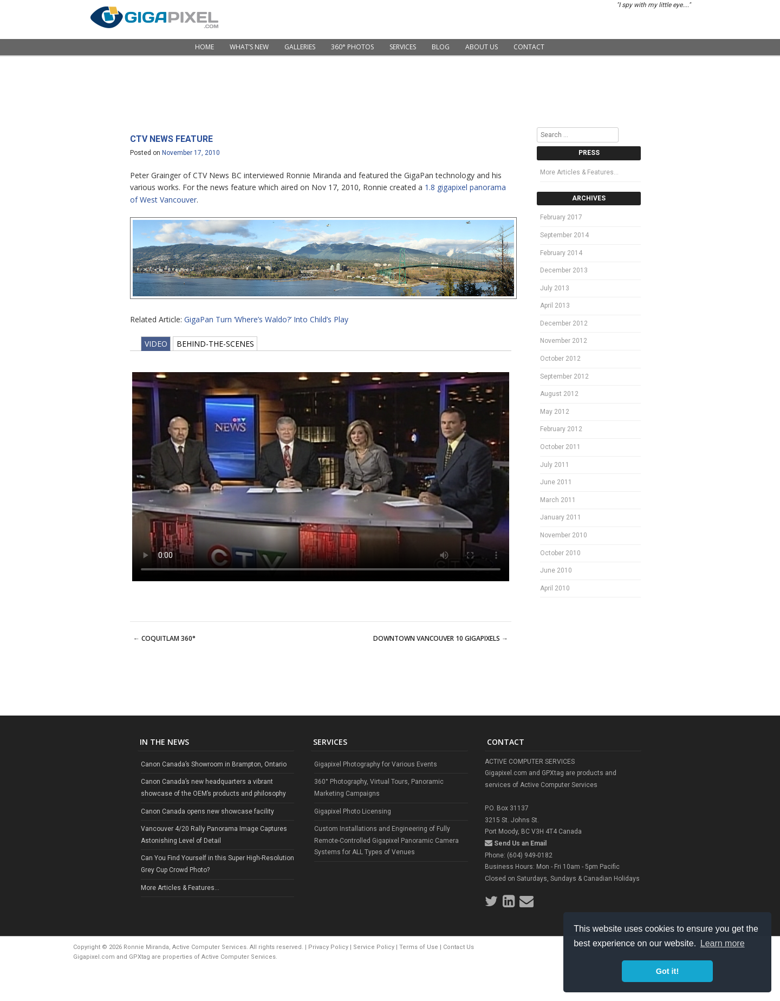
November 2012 (563, 340)
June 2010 (556, 570)
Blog (441, 46)
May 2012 (554, 411)
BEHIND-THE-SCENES (215, 344)
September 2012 (564, 376)
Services (402, 46)
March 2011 (558, 500)
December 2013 (564, 270)
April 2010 (555, 588)
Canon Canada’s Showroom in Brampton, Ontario (214, 764)
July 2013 (554, 288)
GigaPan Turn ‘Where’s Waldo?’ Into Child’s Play (266, 319)
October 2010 (560, 553)
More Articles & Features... (180, 888)
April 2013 (555, 305)
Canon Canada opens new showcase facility (207, 811)
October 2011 (560, 447)
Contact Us (458, 947)
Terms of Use (418, 947)
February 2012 (561, 429)
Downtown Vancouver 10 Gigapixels (440, 638)
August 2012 (559, 394)
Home (204, 46)
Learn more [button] (722, 943)
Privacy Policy (328, 947)
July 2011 (554, 465)
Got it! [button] (667, 971)
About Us (481, 46)
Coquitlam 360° (164, 638)
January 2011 (560, 517)
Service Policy (373, 947)
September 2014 (564, 235)
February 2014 (561, 253)
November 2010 (563, 535)
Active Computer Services (239, 956)
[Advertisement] (390, 92)
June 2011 (556, 482)
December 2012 (564, 323)
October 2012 (560, 358)
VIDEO (156, 344)
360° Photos (352, 46)
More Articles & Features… (579, 172)
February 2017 (561, 217)
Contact (529, 46)
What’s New (249, 46)
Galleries (299, 46)
